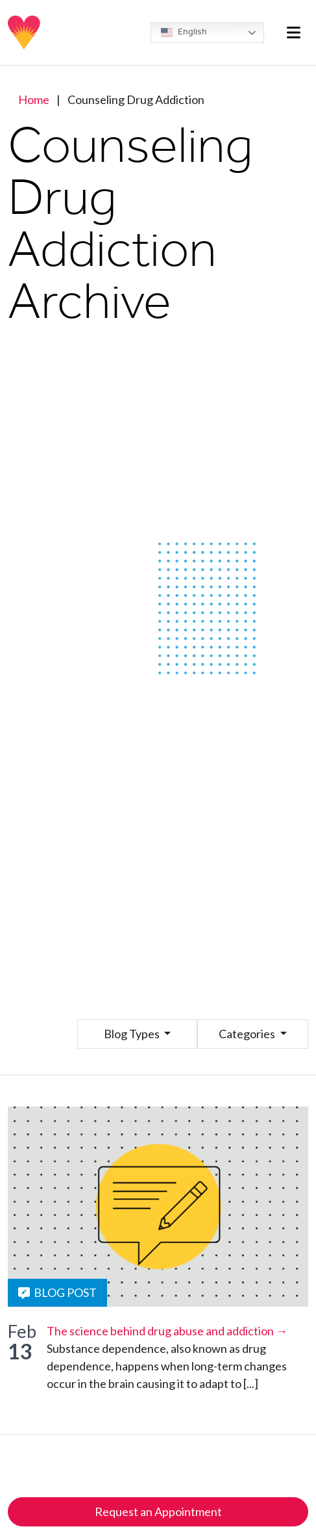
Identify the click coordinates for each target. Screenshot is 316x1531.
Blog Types (133, 1034)
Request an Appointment (158, 1511)
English (184, 32)
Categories (248, 1034)
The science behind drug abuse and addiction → (167, 1331)
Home (33, 99)
